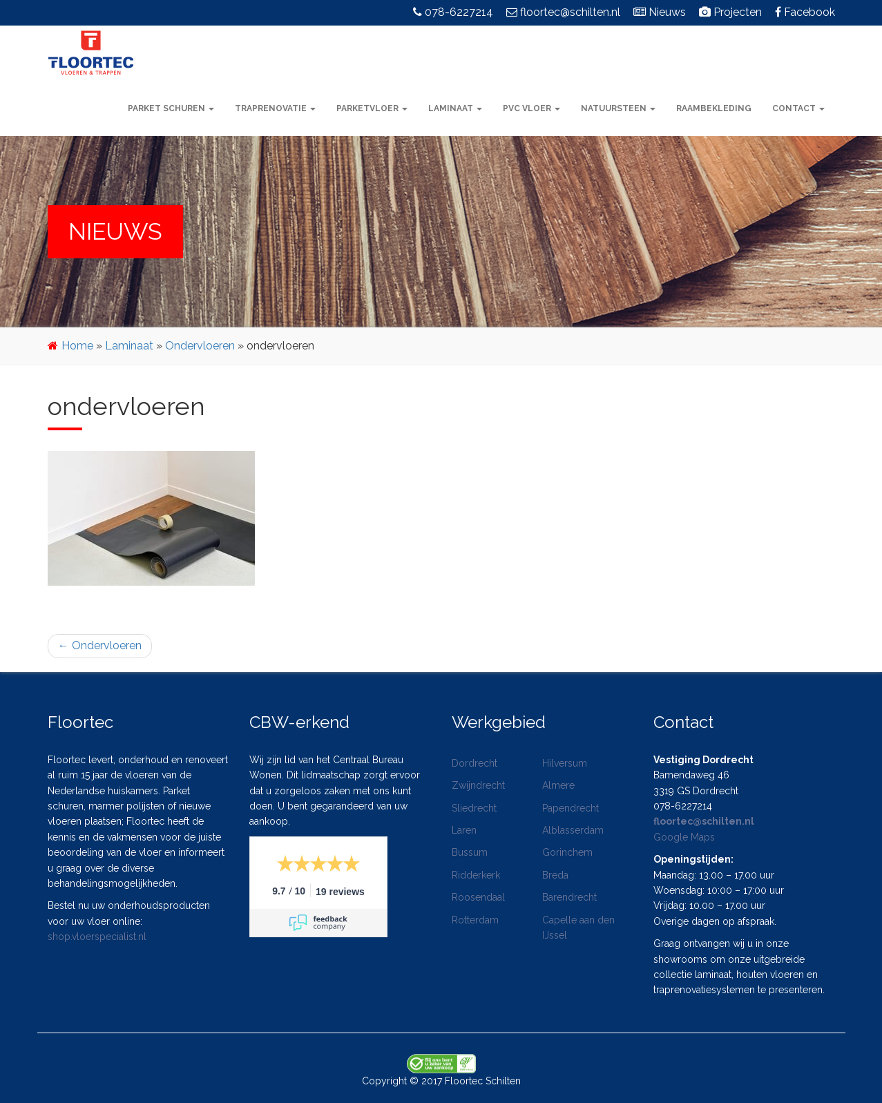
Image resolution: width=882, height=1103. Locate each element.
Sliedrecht (474, 808)
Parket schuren (171, 108)
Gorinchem (567, 852)
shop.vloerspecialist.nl (97, 936)
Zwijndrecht (478, 785)
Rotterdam (475, 919)
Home (77, 345)
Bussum (470, 852)
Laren (464, 830)
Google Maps (684, 837)
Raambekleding (713, 108)
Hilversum (564, 763)
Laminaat (455, 108)
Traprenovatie (275, 108)
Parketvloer (372, 108)
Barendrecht (569, 897)
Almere (558, 785)
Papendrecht (570, 808)
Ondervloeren (200, 345)
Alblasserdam (573, 830)
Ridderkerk (476, 875)
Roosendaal (478, 897)
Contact (798, 108)
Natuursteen (618, 108)
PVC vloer (531, 108)
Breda (555, 875)
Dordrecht (474, 763)
